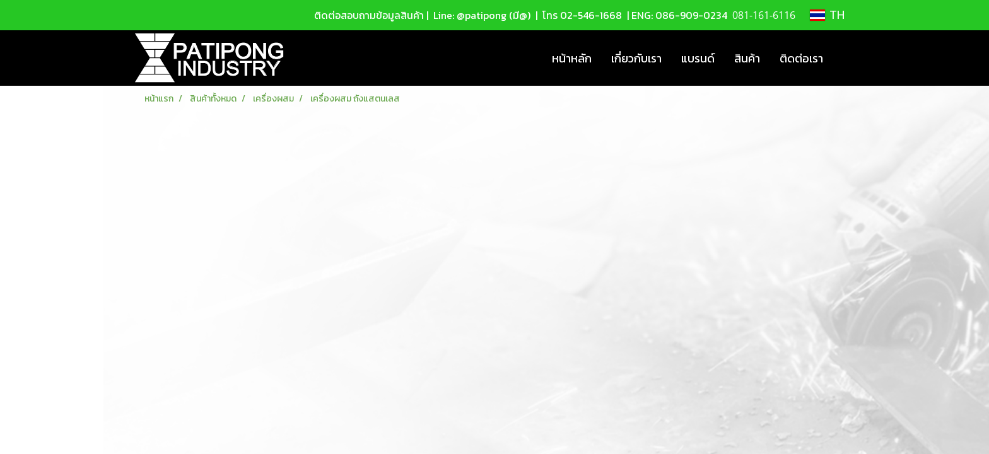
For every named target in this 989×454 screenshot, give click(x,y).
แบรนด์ (698, 58)
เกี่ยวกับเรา (636, 58)
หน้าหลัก (572, 58)
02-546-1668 (591, 15)
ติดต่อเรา (801, 58)
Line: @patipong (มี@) (480, 15)
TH (827, 15)
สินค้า (747, 58)
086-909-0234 (691, 15)
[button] (844, 58)
